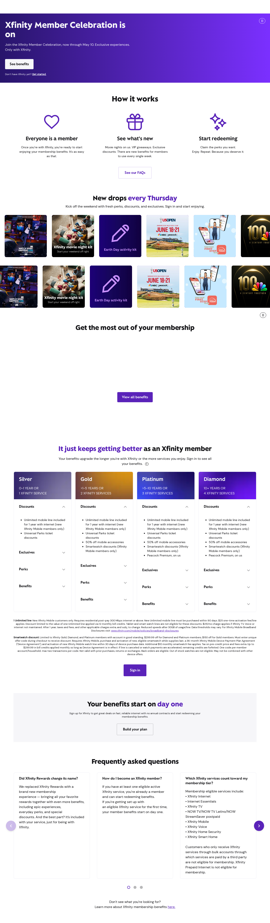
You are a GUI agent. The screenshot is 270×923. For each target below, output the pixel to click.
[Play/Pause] (262, 21)
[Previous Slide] (11, 826)
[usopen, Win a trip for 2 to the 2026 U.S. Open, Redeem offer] (165, 236)
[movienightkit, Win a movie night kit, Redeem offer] (70, 236)
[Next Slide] (259, 826)
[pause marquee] (263, 315)
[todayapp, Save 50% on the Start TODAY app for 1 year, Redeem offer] (212, 236)
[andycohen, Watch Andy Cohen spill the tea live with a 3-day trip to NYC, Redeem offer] (23, 236)
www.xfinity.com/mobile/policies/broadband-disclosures (145, 630)
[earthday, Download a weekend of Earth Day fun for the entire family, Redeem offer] (117, 236)
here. (171, 907)
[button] (128, 887)
